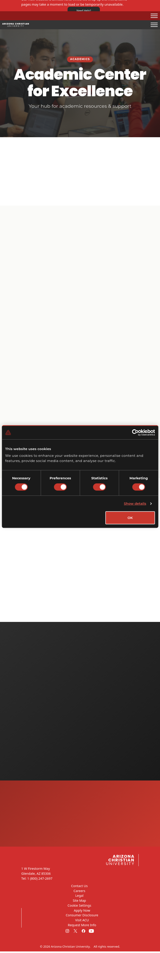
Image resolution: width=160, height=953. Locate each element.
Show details (135, 503)
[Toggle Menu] (154, 15)
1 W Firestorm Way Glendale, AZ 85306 (36, 872)
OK (130, 518)
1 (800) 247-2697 (39, 880)
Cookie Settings (79, 907)
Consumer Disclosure (82, 917)
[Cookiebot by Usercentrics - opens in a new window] (135, 432)
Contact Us (79, 887)
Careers (79, 892)
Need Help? (84, 11)
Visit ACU (82, 921)
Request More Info (82, 926)
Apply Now (82, 912)
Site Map (79, 902)
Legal (79, 897)
